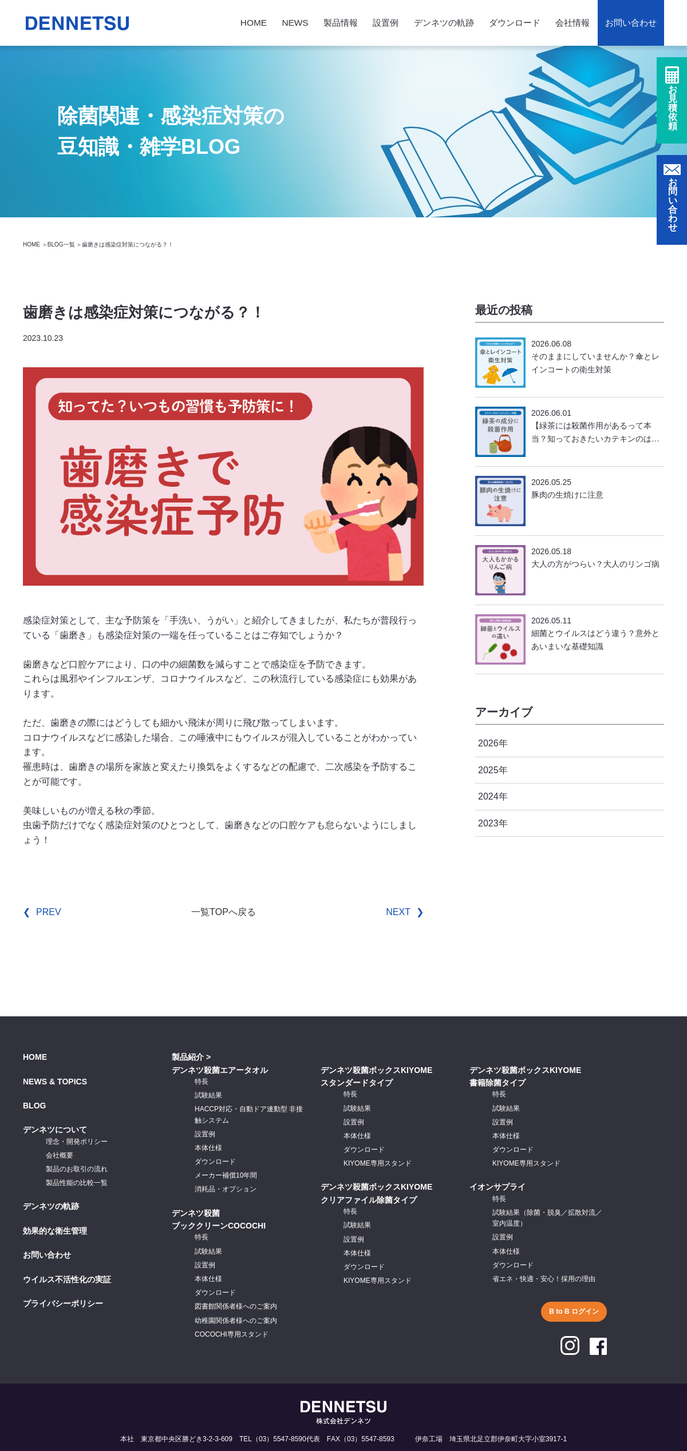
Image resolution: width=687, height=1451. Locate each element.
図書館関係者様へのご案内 (236, 1306)
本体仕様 (208, 1148)
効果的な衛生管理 (55, 1230)
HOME (253, 22)
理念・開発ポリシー (77, 1142)
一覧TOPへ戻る (223, 912)
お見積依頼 (672, 109)
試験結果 (208, 1095)
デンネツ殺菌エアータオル (220, 1070)
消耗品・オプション (225, 1189)
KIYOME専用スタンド (378, 1163)
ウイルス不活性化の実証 (67, 1279)
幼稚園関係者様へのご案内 (236, 1321)
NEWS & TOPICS (55, 1081)
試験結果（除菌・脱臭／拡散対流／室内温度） (547, 1217)
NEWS (295, 22)
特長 (201, 1082)
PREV (48, 912)
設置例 (385, 22)
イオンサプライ (497, 1186)
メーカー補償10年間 (226, 1175)
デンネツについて (55, 1129)
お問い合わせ (631, 22)
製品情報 (340, 22)
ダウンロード (514, 22)
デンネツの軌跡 (444, 22)
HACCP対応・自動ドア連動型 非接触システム (249, 1114)
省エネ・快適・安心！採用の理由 (543, 1279)
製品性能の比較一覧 (77, 1183)
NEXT (398, 912)
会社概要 (59, 1155)
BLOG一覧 (61, 244)
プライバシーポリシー (63, 1303)
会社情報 (572, 22)
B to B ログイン (574, 1311)
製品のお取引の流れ (77, 1169)
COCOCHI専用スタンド (232, 1334)
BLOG (34, 1105)
